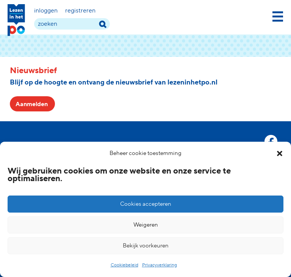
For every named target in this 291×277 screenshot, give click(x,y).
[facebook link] (270, 141)
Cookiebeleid (124, 265)
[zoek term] (72, 24)
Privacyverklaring (159, 265)
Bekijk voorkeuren (146, 245)
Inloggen (46, 10)
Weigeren (145, 224)
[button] (279, 153)
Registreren (80, 10)
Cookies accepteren (145, 204)
